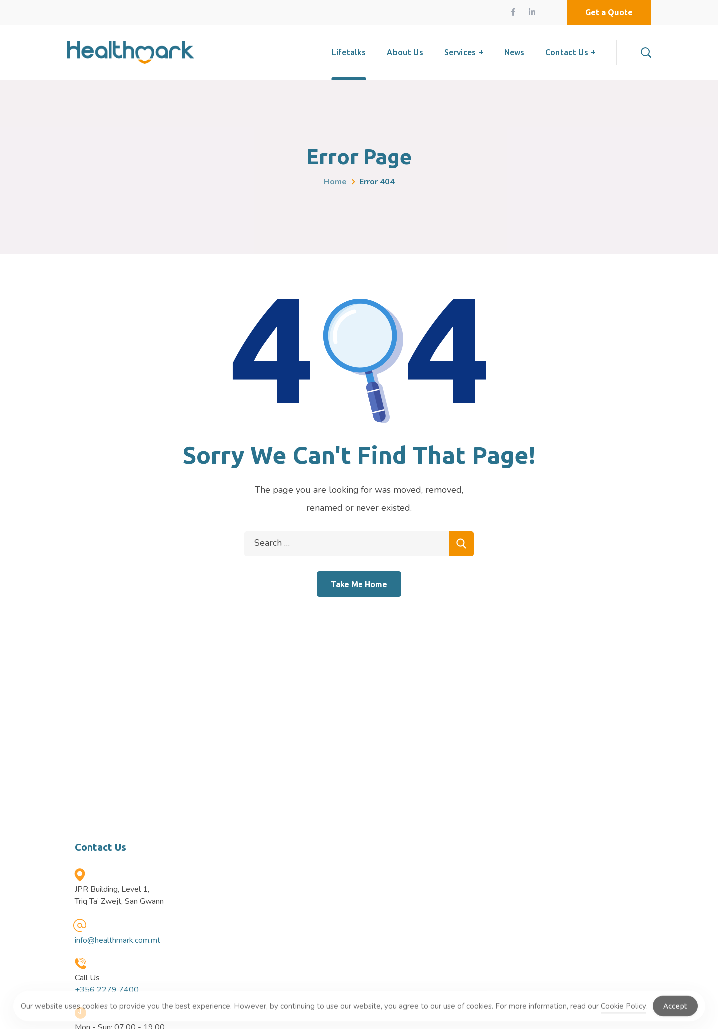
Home (335, 181)
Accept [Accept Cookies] (675, 1010)
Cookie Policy (623, 1010)
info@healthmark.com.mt (117, 940)
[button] (609, 12)
